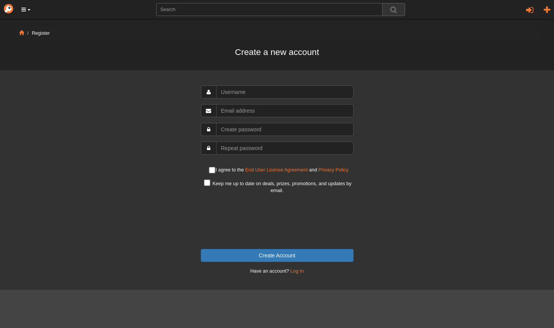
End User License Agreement (276, 170)
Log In (297, 271)
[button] (26, 9)
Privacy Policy (333, 170)
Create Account (277, 255)
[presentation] (277, 221)
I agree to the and (279, 170)
